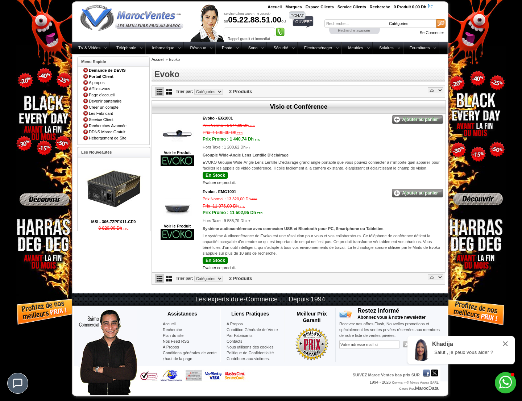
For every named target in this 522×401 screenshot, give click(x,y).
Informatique (163, 48)
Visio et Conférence (298, 106)
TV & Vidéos (89, 48)
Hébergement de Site (108, 138)
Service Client (101, 119)
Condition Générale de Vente (252, 329)
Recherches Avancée (108, 126)
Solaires (386, 48)
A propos (96, 82)
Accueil (158, 59)
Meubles (355, 48)
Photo (227, 48)
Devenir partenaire (105, 101)
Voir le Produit (177, 152)
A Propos (235, 324)
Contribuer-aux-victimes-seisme (248, 361)
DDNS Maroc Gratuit (107, 132)
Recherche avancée (354, 31)
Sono (253, 48)
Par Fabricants (240, 335)
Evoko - (218, 118)
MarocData (427, 388)
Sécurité (280, 48)
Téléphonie (126, 48)
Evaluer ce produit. (219, 182)
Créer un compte (104, 107)
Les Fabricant (101, 113)
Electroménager (318, 48)
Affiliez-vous (99, 89)
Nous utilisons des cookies (250, 347)
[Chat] (17, 383)
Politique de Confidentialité (250, 353)
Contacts (234, 341)
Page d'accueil (102, 95)
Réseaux (198, 48)
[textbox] (355, 23)
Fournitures (420, 48)
